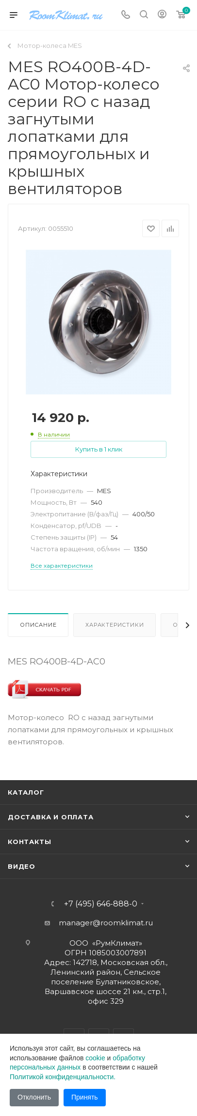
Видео (21, 866)
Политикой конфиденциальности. (62, 1077)
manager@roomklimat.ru (106, 922)
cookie (95, 1058)
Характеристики (114, 624)
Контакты (29, 841)
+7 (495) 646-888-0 (100, 904)
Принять (84, 1097)
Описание (38, 624)
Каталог (26, 792)
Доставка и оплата (51, 817)
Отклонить (34, 1097)
